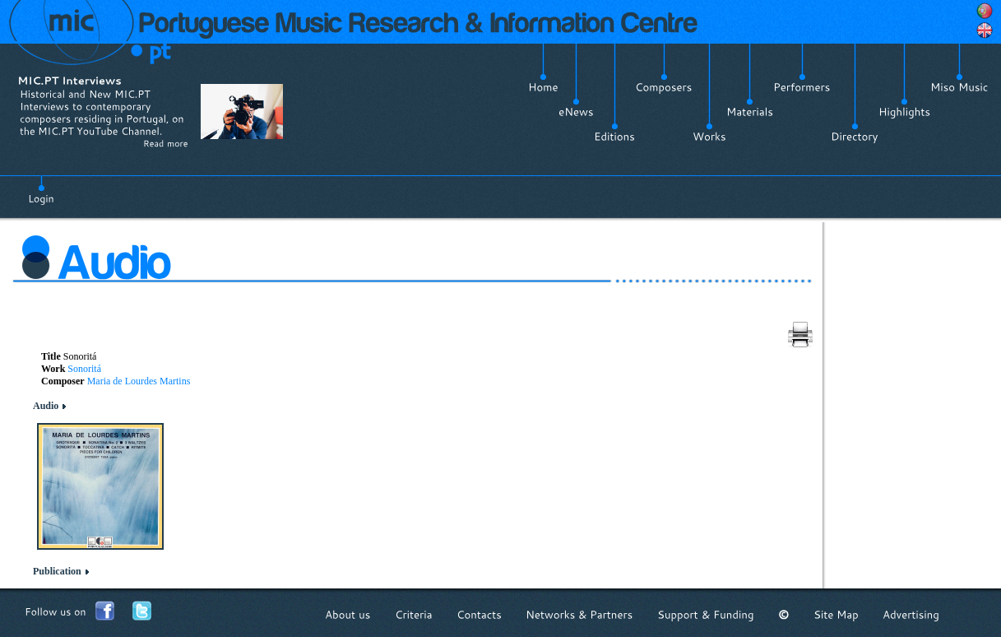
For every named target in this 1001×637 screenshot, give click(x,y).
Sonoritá (84, 368)
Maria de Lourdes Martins (139, 381)
